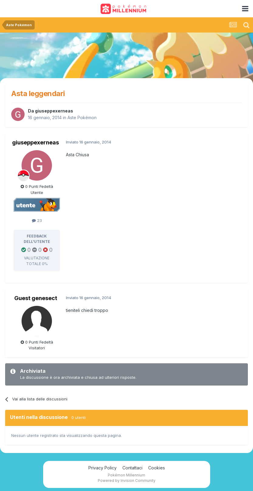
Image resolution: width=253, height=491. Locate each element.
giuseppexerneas (54, 110)
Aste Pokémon (82, 117)
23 (37, 220)
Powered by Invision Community (127, 480)
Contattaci (132, 467)
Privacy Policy (102, 467)
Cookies (156, 467)
